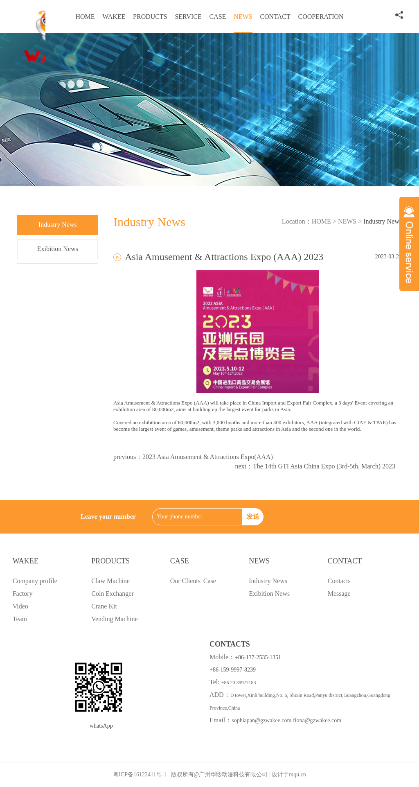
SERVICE (188, 16)
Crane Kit (104, 606)
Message (339, 593)
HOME (85, 16)
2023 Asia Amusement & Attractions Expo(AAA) (207, 456)
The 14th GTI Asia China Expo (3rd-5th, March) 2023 (324, 466)
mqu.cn (297, 774)
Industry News (57, 224)
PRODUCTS (150, 16)
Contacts (339, 580)
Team (20, 618)
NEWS (243, 16)
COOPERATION (320, 16)
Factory (23, 593)
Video (20, 606)
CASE (218, 16)
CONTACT (275, 16)
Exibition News (57, 248)
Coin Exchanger (112, 593)
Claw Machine (110, 580)
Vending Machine (114, 618)
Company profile (35, 580)
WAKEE (113, 16)
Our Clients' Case (193, 580)
